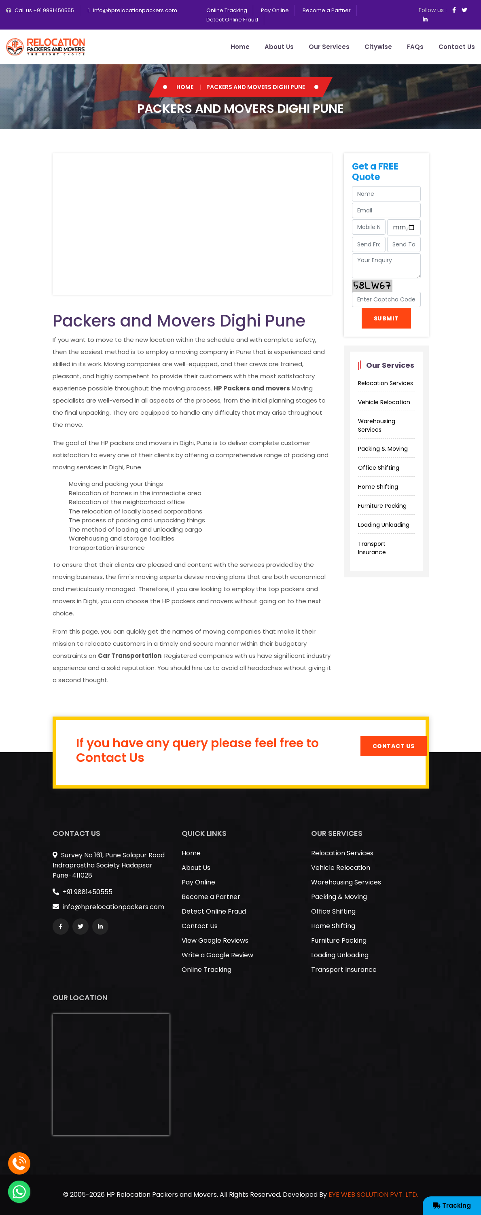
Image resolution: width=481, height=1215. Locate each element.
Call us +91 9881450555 (44, 10)
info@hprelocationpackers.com (135, 10)
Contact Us (457, 46)
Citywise (378, 46)
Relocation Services (385, 383)
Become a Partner (327, 10)
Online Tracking (226, 10)
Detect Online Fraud (232, 19)
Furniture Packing (382, 506)
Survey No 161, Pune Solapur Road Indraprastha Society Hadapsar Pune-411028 (109, 865)
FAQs (415, 46)
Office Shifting (378, 468)
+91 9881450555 (82, 892)
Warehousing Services (376, 425)
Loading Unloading (383, 525)
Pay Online (275, 10)
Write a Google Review (217, 955)
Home (240, 46)
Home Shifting (378, 487)
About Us (279, 46)
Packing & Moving (383, 449)
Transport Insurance (372, 548)
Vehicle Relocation (384, 402)
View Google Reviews (215, 940)
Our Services (329, 46)
